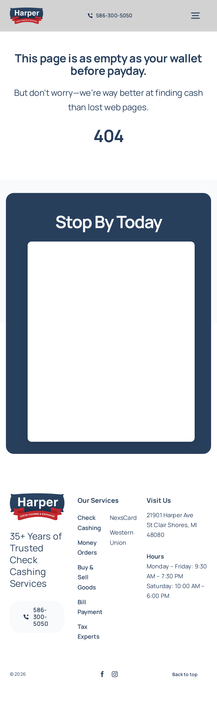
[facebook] (102, 674)
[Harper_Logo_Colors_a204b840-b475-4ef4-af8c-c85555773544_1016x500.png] (26, 10)
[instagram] (115, 674)
